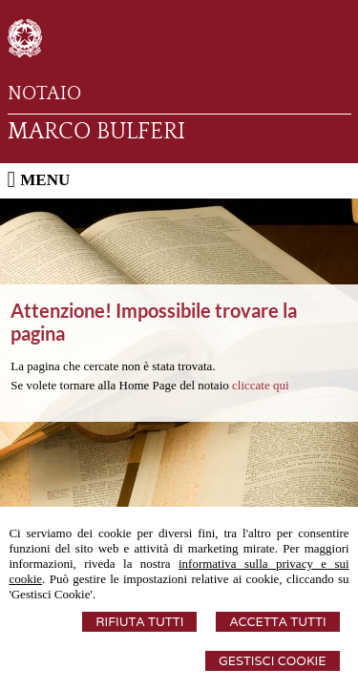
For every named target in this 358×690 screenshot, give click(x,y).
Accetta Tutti (277, 622)
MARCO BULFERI (96, 131)
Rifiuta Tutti (139, 622)
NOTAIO (44, 93)
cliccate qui (260, 385)
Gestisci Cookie (272, 661)
